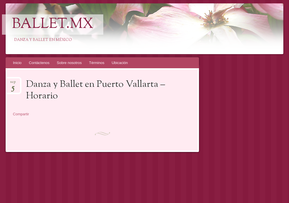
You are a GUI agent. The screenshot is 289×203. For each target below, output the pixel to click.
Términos (96, 63)
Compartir (21, 114)
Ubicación (120, 63)
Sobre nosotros (69, 63)
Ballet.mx (52, 24)
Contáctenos (39, 63)
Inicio (17, 63)
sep (13, 84)
